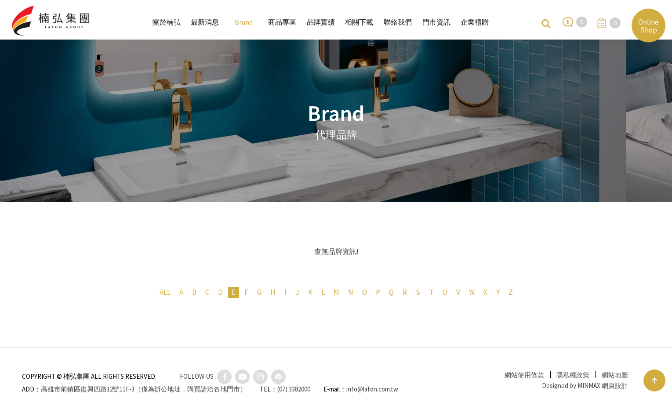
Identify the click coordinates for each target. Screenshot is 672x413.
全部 (273, 190)
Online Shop (648, 25)
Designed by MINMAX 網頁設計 (585, 385)
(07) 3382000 (293, 389)
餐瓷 (399, 190)
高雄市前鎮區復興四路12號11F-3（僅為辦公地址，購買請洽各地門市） (144, 389)
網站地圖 (615, 375)
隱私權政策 (572, 375)
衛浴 (357, 190)
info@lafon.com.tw (372, 389)
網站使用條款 (524, 375)
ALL (165, 292)
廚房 (315, 190)
